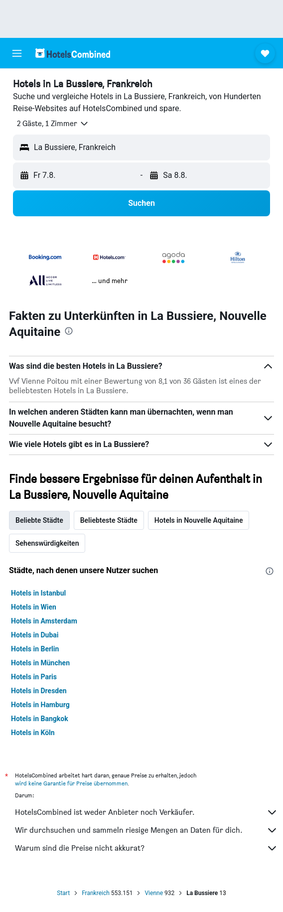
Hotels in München (40, 663)
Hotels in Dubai (35, 635)
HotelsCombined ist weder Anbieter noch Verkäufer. (146, 812)
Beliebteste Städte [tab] (109, 520)
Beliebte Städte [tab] (39, 520)
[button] (17, 53)
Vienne (153, 893)
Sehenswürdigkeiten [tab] (47, 543)
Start (63, 893)
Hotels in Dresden (39, 691)
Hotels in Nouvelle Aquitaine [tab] (198, 520)
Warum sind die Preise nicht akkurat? (146, 848)
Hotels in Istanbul (38, 593)
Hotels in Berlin (35, 649)
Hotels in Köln (33, 733)
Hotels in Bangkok (39, 719)
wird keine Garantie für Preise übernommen (71, 783)
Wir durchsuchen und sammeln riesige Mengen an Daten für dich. (146, 830)
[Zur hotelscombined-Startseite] (73, 53)
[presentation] (68, 330)
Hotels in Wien (33, 607)
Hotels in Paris (34, 677)
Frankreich (96, 893)
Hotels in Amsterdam (44, 621)
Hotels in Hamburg (40, 705)
